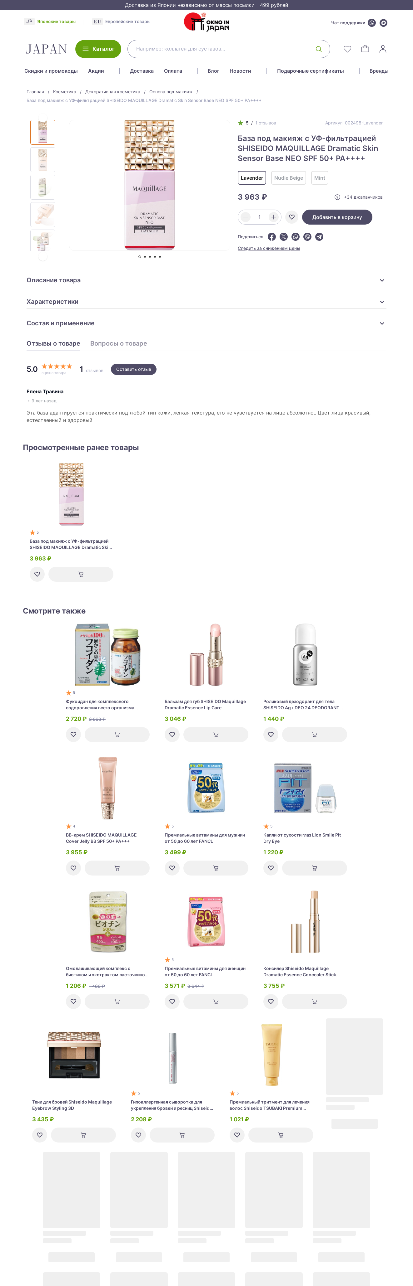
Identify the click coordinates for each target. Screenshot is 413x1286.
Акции (96, 71)
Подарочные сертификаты (310, 71)
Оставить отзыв (133, 369)
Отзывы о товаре (53, 343)
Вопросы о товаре (118, 343)
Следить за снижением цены (269, 248)
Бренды (379, 71)
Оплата (173, 71)
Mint (319, 178)
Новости (240, 71)
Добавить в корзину (337, 217)
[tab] (139, 256)
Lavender (252, 178)
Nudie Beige (288, 178)
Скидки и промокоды (51, 71)
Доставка (142, 71)
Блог (213, 71)
